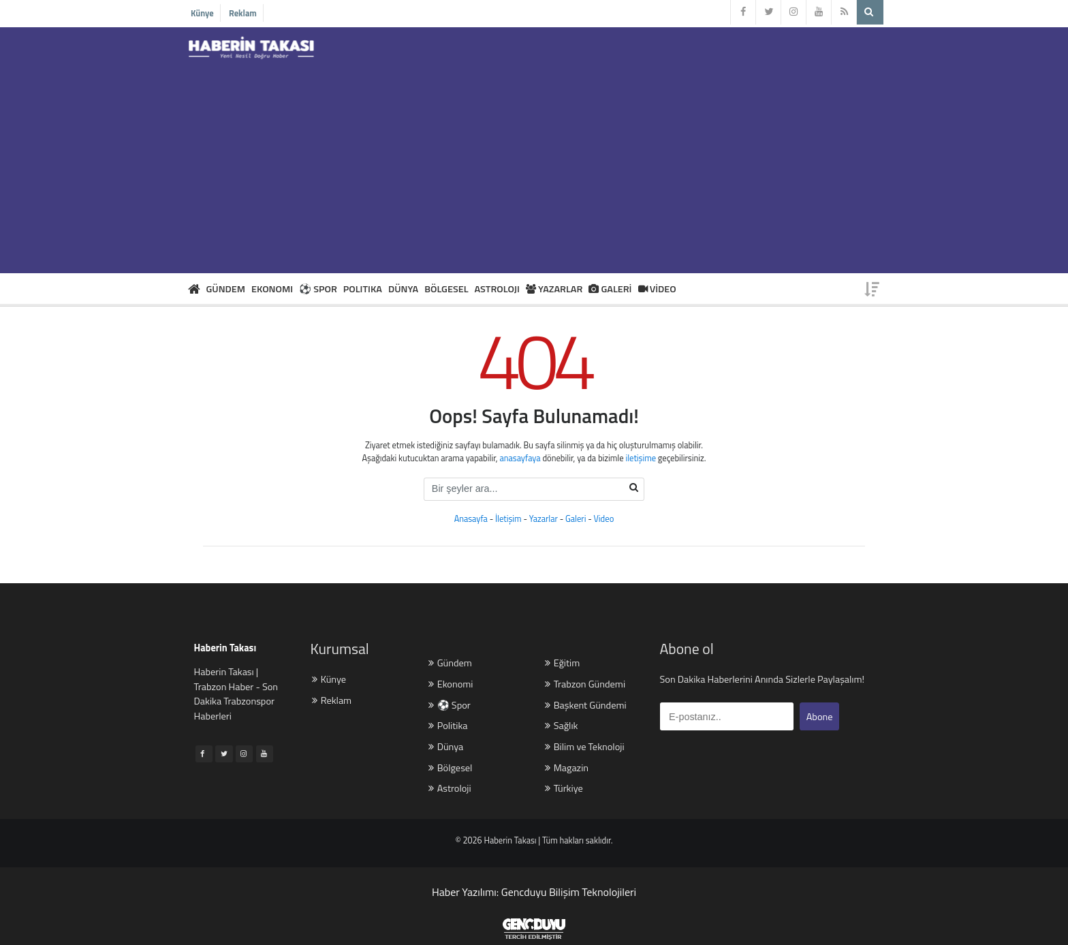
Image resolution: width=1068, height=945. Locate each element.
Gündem (450, 663)
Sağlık (561, 726)
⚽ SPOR (318, 288)
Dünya (445, 747)
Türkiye (564, 788)
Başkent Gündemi (585, 705)
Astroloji (449, 788)
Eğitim (562, 663)
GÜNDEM (225, 288)
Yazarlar (543, 518)
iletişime (640, 458)
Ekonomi (450, 684)
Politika (447, 726)
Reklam (243, 13)
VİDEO (657, 288)
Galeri (575, 518)
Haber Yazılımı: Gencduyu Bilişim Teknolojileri (534, 892)
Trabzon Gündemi (585, 684)
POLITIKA (362, 288)
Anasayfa (471, 518)
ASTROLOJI (497, 288)
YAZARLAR (554, 288)
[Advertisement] (534, 164)
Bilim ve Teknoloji (584, 747)
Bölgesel (450, 768)
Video (604, 518)
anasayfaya (519, 458)
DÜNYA (403, 288)
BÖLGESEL (446, 288)
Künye (202, 13)
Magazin (566, 768)
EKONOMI (272, 288)
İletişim (508, 518)
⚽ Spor (449, 705)
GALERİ (609, 288)
